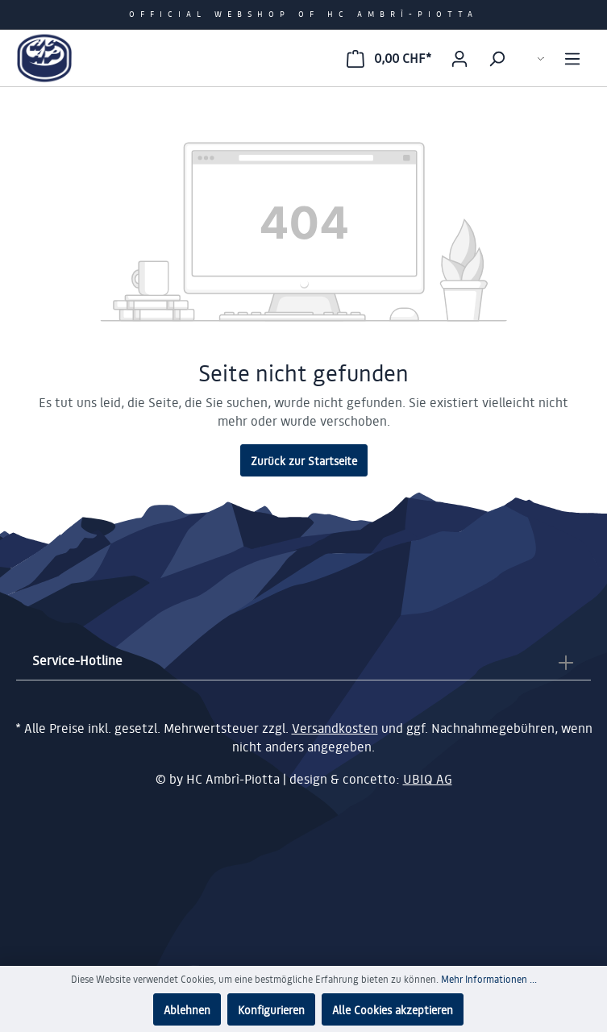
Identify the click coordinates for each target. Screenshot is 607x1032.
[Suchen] (496, 58)
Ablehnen (187, 1009)
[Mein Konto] (459, 58)
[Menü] (572, 58)
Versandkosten (335, 728)
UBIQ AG (427, 779)
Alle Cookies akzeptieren (392, 1009)
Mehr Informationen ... (489, 979)
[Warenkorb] (389, 58)
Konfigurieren (271, 1009)
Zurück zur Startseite (304, 460)
